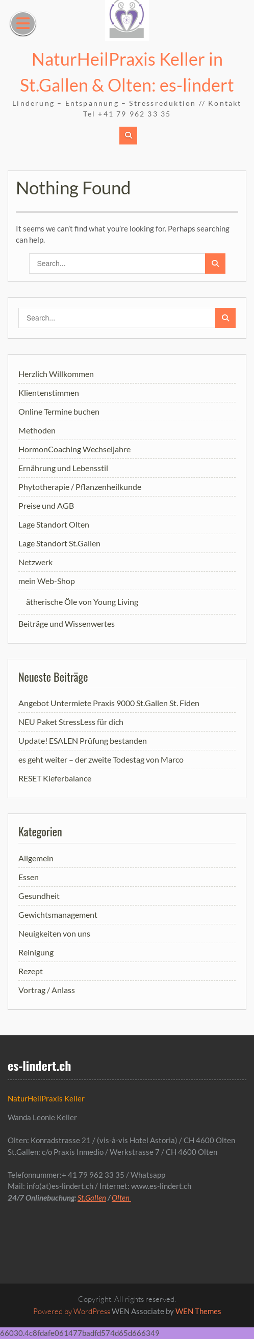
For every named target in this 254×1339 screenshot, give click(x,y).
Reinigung (36, 952)
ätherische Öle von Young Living (82, 601)
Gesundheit (39, 895)
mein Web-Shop (46, 581)
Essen (28, 877)
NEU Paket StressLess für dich (70, 721)
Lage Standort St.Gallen (59, 543)
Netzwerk (35, 562)
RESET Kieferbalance (54, 778)
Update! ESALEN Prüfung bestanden (82, 740)
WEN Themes (198, 1311)
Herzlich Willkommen (56, 374)
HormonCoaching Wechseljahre (74, 449)
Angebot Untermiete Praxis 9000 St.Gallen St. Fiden (108, 703)
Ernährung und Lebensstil (63, 468)
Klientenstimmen (48, 392)
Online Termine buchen (58, 411)
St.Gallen (92, 1197)
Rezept (30, 971)
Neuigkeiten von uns (54, 933)
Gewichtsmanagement (57, 914)
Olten (121, 1197)
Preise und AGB (46, 505)
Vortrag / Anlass (46, 990)
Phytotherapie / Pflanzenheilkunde (79, 486)
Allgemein (36, 858)
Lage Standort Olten (53, 524)
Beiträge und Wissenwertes (66, 623)
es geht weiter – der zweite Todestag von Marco (101, 759)
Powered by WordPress (71, 1311)
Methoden (37, 430)
